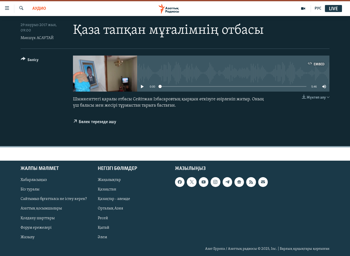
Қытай (103, 228)
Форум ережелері (36, 228)
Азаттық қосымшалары (41, 209)
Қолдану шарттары (38, 218)
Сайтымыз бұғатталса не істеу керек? (54, 199)
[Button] (30, 61)
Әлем (102, 237)
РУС (318, 9)
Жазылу (28, 237)
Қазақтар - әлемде (114, 199)
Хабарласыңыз (34, 180)
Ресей (103, 218)
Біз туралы (30, 190)
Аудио (39, 8)
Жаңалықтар (109, 180)
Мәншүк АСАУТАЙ (37, 38)
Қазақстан (107, 190)
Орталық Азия (110, 209)
